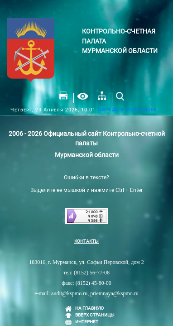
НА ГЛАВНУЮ (89, 308)
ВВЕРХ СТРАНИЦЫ (95, 314)
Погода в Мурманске (127, 109)
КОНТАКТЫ (86, 241)
